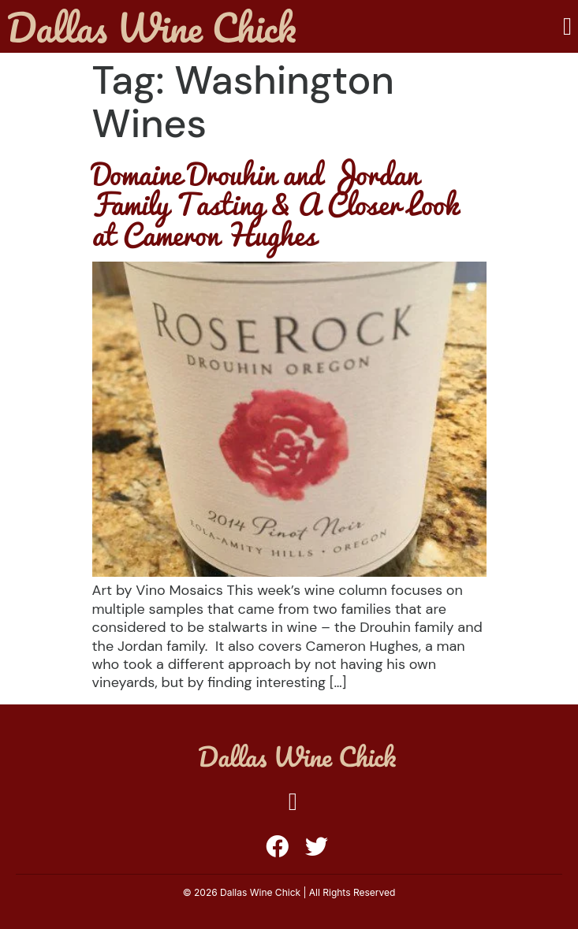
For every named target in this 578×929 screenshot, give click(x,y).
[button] (567, 26)
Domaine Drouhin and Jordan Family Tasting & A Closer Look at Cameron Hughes (275, 203)
